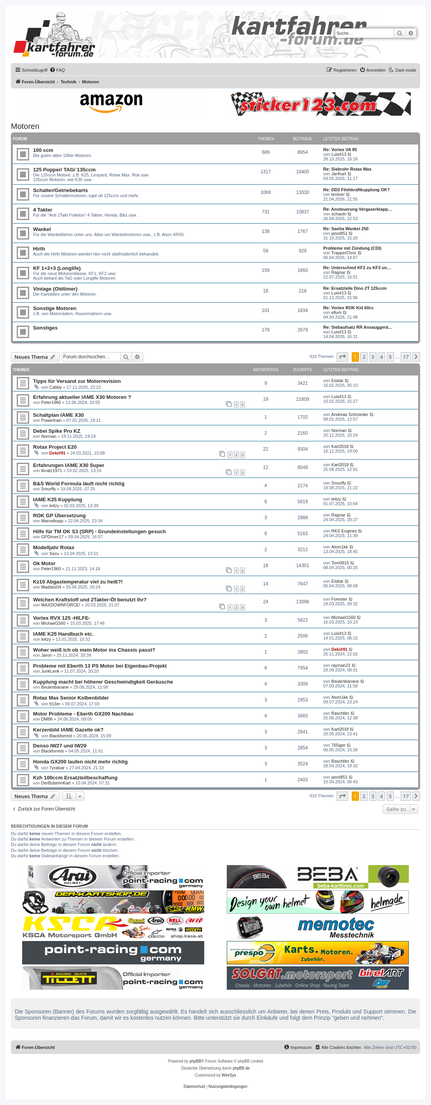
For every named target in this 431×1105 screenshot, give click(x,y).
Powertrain (51, 420)
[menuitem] (57, 70)
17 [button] (406, 356)
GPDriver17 (52, 536)
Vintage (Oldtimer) (55, 289)
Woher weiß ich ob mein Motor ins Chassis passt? (94, 650)
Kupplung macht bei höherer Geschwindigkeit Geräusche (103, 682)
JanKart (338, 173)
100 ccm (43, 150)
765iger (338, 745)
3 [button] (372, 356)
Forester (339, 599)
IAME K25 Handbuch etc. (63, 634)
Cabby (55, 387)
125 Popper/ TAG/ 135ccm (64, 170)
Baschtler (340, 713)
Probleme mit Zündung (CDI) (352, 248)
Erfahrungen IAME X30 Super (68, 465)
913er (54, 703)
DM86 (47, 719)
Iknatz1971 (51, 470)
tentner (338, 194)
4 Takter (43, 210)
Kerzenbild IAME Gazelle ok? (68, 730)
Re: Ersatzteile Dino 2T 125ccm (355, 288)
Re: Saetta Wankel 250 (345, 228)
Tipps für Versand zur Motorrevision (77, 381)
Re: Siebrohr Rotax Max (347, 169)
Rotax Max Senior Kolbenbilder (71, 698)
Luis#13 (339, 154)
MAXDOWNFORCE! (60, 605)
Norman (48, 436)
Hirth (39, 249)
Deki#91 (57, 453)
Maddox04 (51, 587)
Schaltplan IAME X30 (58, 415)
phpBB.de (241, 1068)
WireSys (229, 1075)
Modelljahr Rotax (53, 547)
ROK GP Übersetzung (59, 515)
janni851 (339, 233)
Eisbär (337, 380)
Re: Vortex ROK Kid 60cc (348, 307)
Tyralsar (57, 767)
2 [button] (364, 356)
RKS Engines (344, 531)
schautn (339, 213)
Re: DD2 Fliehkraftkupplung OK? (356, 189)
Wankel (42, 229)
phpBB (195, 1061)
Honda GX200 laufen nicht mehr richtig (80, 762)
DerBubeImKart (56, 783)
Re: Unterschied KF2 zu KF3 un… (357, 267)
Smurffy (48, 488)
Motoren (25, 126)
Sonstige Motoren (54, 308)
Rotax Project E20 (55, 447)
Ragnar (338, 272)
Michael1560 (53, 623)
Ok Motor (44, 563)
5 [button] (390, 356)
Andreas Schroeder (349, 414)
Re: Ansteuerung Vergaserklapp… (357, 209)
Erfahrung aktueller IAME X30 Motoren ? (82, 397)
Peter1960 (51, 402)
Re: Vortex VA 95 (340, 149)
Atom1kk (339, 547)
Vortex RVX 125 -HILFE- (61, 618)
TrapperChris (343, 252)
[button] (342, 356)
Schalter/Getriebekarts (60, 190)
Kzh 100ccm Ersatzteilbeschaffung (75, 778)
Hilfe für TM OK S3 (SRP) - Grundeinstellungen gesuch (99, 531)
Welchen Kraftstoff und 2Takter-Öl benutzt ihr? (90, 600)
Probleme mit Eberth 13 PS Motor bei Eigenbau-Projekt (100, 666)
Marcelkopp (52, 520)
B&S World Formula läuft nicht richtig (78, 483)
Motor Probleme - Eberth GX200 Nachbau (83, 714)
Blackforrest (60, 735)
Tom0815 (340, 562)
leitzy (54, 505)
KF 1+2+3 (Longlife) (57, 268)
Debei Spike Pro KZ (57, 431)
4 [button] (381, 356)
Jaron (46, 655)
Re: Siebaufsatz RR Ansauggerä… (357, 327)
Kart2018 (340, 446)
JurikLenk (50, 671)
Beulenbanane (55, 687)
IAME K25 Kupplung (57, 499)
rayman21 (340, 665)
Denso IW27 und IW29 (59, 746)
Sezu (54, 553)
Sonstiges (45, 328)
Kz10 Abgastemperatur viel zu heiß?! (78, 582)
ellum (336, 312)
